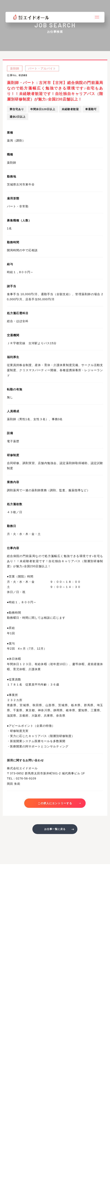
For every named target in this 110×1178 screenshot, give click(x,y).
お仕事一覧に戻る (55, 829)
